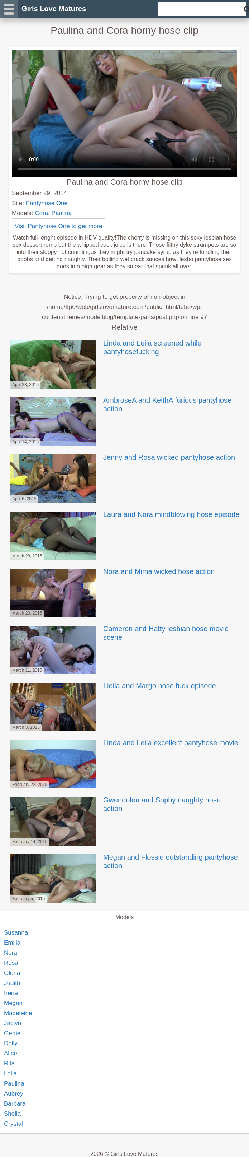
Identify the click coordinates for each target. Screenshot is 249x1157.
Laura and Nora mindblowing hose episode (124, 514)
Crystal (13, 1123)
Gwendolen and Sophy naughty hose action (115, 804)
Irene (11, 993)
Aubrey (13, 1093)
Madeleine (18, 1013)
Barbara (14, 1103)
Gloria (12, 972)
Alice (10, 1053)
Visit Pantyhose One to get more (58, 226)
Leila (10, 1073)
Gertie (12, 1033)
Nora (10, 952)
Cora (41, 213)
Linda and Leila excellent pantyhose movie (123, 743)
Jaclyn (12, 1023)
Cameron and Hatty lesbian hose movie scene (119, 633)
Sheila (12, 1113)
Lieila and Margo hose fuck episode (112, 685)
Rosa (11, 962)
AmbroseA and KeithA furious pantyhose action (120, 404)
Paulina (62, 213)
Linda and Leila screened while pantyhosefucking (105, 347)
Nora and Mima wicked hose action (112, 571)
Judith (12, 983)
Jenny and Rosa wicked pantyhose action (122, 457)
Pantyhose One (47, 203)
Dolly (11, 1043)
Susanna (16, 932)
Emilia (12, 942)
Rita (9, 1063)
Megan (13, 1003)
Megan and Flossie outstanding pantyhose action (123, 861)
